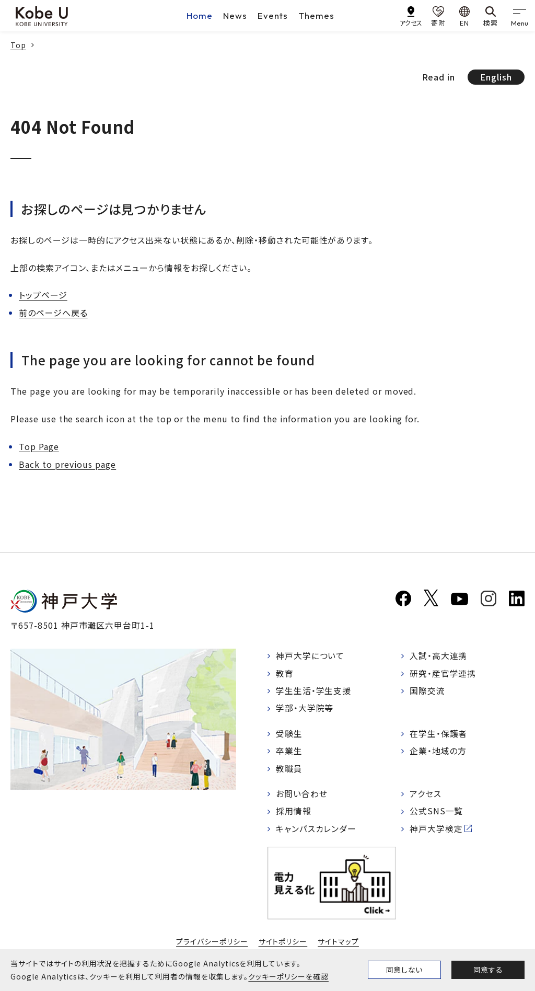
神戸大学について (310, 656)
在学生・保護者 (439, 734)
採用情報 (293, 813)
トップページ (43, 295)
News (235, 15)
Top (18, 45)
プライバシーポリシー (212, 943)
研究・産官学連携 (443, 673)
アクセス (425, 795)
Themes (316, 15)
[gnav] (519, 15)
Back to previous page (67, 464)
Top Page (39, 446)
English (496, 77)
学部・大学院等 (305, 709)
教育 (285, 673)
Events (273, 15)
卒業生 (289, 752)
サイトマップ (338, 943)
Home (200, 15)
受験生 (289, 734)
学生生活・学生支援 (314, 691)
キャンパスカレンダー (316, 830)
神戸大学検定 (436, 830)
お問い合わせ (302, 795)
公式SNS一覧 (436, 813)
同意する (488, 969)
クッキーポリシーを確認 (288, 976)
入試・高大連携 (439, 656)
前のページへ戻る (53, 312)
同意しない (404, 969)
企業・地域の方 (438, 752)
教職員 (289, 770)
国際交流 (427, 691)
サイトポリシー (283, 943)
